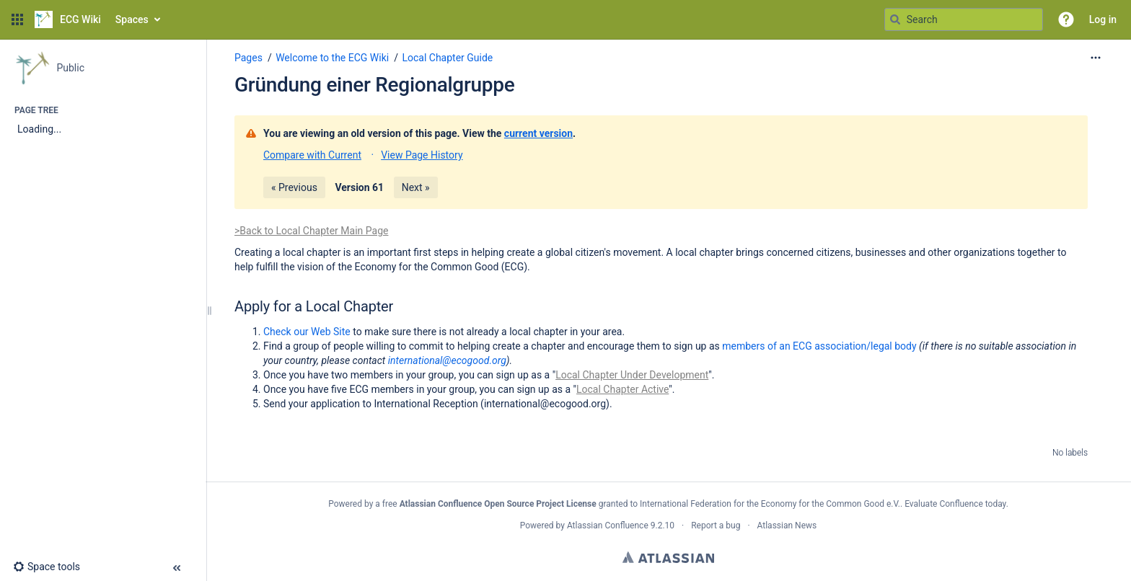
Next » (416, 187)
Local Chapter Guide (447, 57)
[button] (17, 19)
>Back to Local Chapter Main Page (311, 230)
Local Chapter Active (622, 389)
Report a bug (715, 525)
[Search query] (963, 19)
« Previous (294, 187)
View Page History (421, 155)
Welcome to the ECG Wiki (332, 57)
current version (538, 133)
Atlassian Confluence (607, 525)
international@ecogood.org (447, 360)
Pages (248, 57)
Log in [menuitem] (1103, 19)
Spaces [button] (132, 19)
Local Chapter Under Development (631, 375)
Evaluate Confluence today (955, 504)
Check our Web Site (308, 331)
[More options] (1095, 57)
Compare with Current (312, 155)
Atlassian (668, 557)
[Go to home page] (67, 19)
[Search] (895, 19)
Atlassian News (787, 525)
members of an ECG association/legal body (819, 346)
